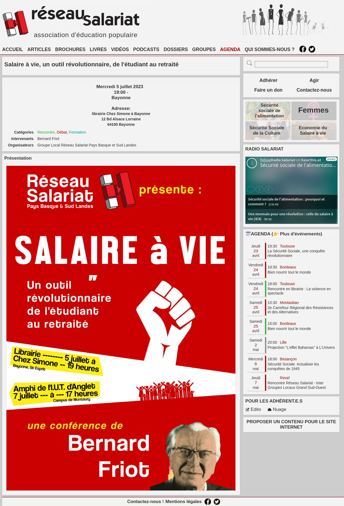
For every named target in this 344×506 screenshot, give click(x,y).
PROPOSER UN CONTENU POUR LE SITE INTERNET (291, 424)
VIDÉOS (120, 49)
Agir (314, 80)
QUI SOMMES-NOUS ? (270, 49)
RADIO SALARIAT (264, 149)
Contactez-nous (314, 90)
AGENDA (230, 49)
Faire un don (268, 90)
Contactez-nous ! (145, 501)
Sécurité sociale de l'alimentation (269, 111)
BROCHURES (70, 49)
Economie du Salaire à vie (313, 130)
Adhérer (268, 80)
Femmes (313, 110)
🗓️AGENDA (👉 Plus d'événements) (283, 233)
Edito (253, 409)
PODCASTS (146, 49)
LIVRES (98, 49)
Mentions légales (183, 501)
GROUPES (204, 49)
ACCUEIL (12, 49)
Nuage (276, 409)
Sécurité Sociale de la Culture (266, 130)
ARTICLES (39, 49)
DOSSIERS (176, 49)
